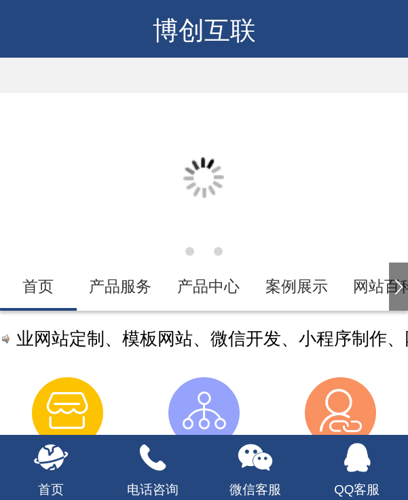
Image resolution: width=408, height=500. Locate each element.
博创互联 (204, 30)
